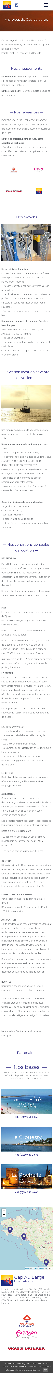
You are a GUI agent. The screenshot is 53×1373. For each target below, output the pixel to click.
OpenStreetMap (38, 1268)
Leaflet (27, 1268)
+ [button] (4, 1211)
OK (45, 1370)
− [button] (4, 1215)
